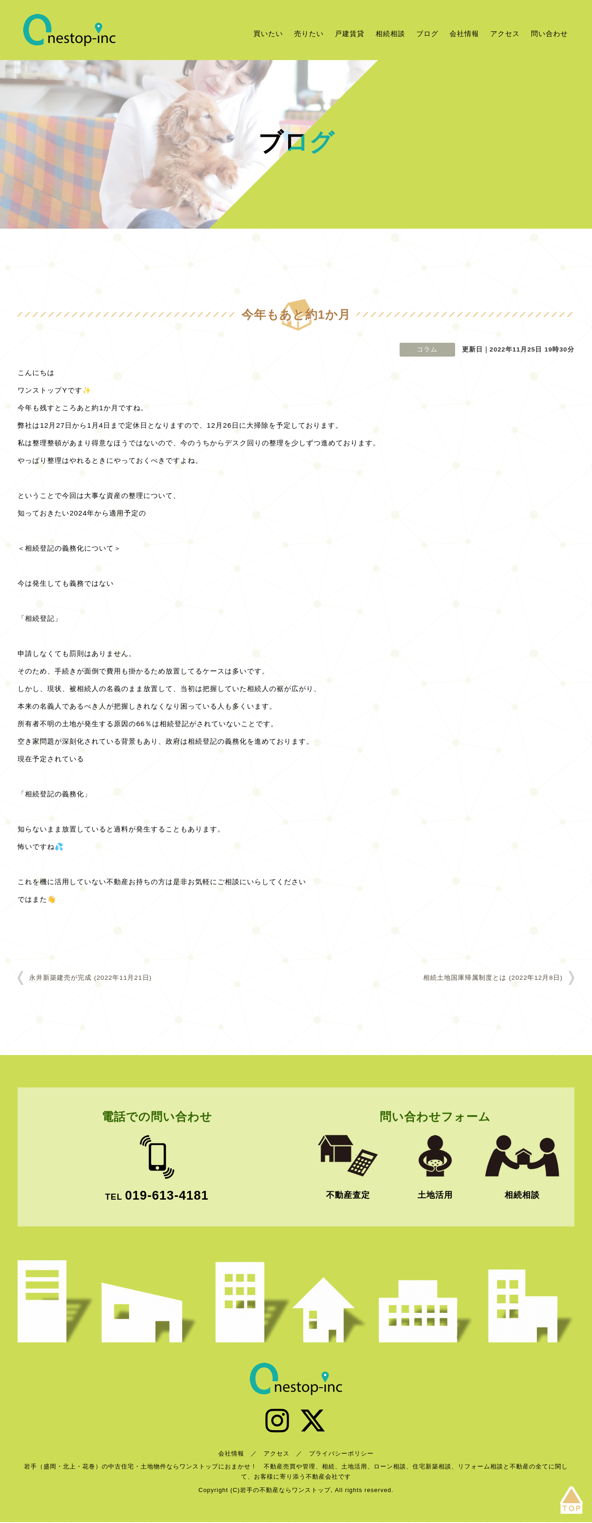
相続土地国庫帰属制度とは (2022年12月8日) (492, 977)
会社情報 (464, 33)
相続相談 (390, 33)
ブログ (427, 33)
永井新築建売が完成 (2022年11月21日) (90, 977)
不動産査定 (348, 1195)
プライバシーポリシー (341, 1454)
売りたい (309, 33)
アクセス (505, 33)
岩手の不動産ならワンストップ (69, 30)
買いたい (268, 33)
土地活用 (435, 1195)
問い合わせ (549, 33)
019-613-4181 (167, 1195)
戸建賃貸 (349, 33)
